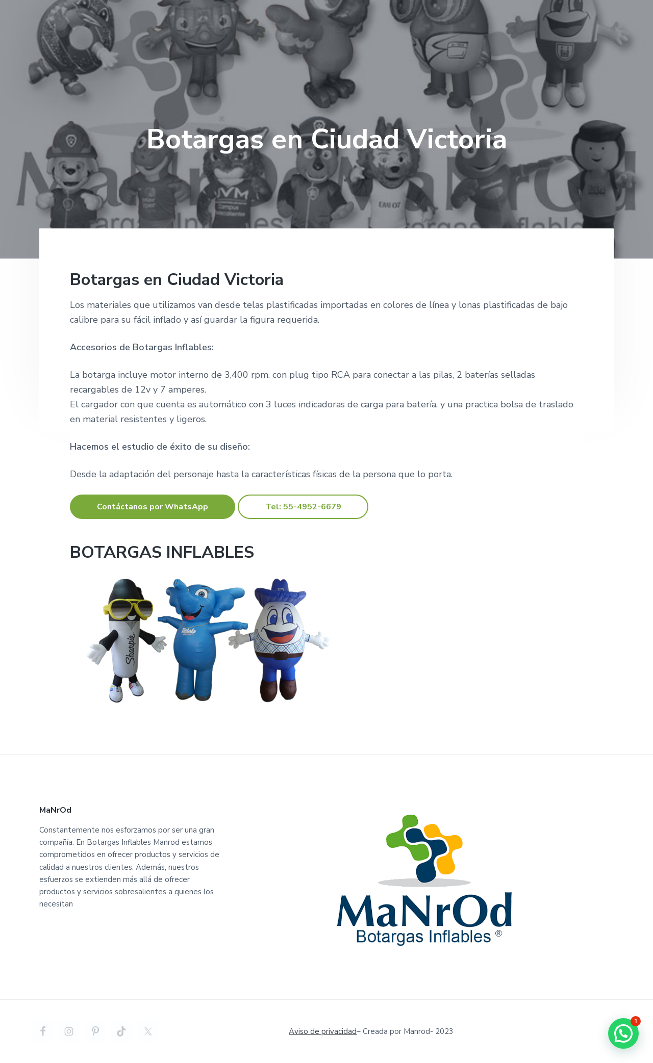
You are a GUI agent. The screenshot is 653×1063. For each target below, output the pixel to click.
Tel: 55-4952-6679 (303, 506)
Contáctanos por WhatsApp (152, 506)
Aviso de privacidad (323, 1031)
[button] (623, 1033)
